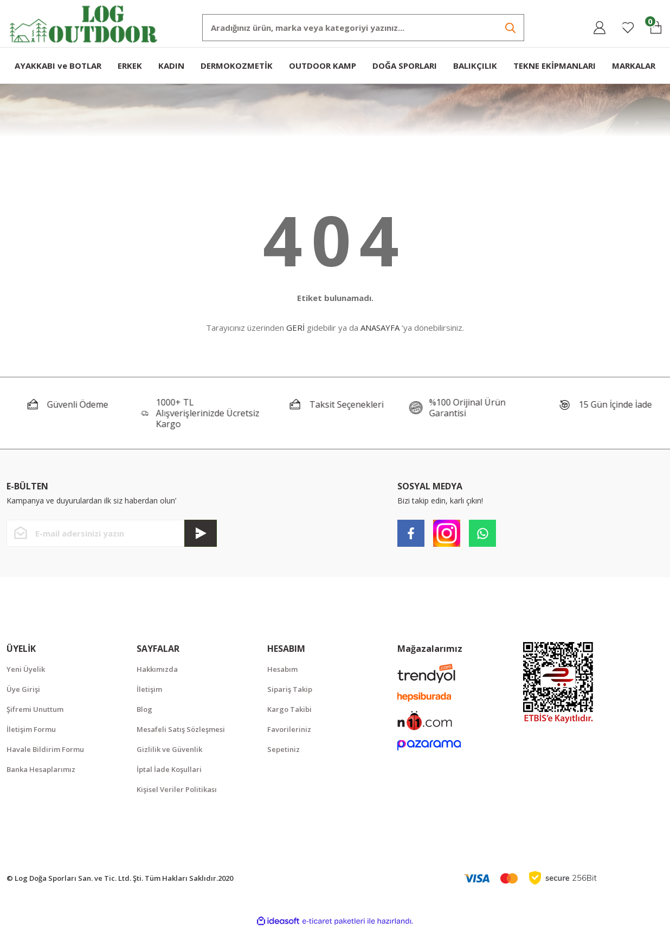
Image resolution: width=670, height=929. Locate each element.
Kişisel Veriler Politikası (177, 789)
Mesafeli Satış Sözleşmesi (181, 729)
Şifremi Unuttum (35, 709)
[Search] (363, 27)
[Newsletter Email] (112, 533)
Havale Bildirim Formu (45, 749)
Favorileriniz (289, 729)
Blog (144, 709)
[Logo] (84, 23)
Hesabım (282, 669)
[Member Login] (599, 27)
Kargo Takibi (289, 709)
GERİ (295, 327)
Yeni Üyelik (26, 669)
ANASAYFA (380, 327)
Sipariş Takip (289, 689)
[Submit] (200, 533)
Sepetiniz (283, 749)
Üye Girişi (23, 689)
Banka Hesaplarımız (41, 769)
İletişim (149, 689)
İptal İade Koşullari (169, 769)
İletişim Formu (31, 729)
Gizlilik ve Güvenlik (169, 749)
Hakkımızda (157, 669)
